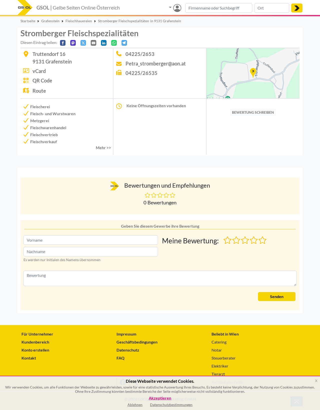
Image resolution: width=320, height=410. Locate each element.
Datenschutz (127, 350)
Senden (277, 296)
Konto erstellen (35, 350)
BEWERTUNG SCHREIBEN (253, 112)
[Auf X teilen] (83, 43)
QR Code (42, 80)
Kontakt (29, 358)
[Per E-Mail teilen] (93, 43)
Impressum (126, 334)
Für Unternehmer (37, 334)
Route (39, 91)
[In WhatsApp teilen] (114, 43)
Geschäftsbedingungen (137, 342)
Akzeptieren (160, 398)
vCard (39, 71)
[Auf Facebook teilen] (63, 43)
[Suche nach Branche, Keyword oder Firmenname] (218, 8)
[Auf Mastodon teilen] (73, 43)
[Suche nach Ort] (271, 8)
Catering (219, 342)
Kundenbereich (35, 342)
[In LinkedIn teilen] (103, 43)
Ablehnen (135, 405)
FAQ (120, 358)
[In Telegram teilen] (124, 43)
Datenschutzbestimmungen (171, 405)
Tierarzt (218, 374)
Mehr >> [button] (103, 147)
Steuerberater (224, 358)
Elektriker (220, 366)
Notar (217, 350)
